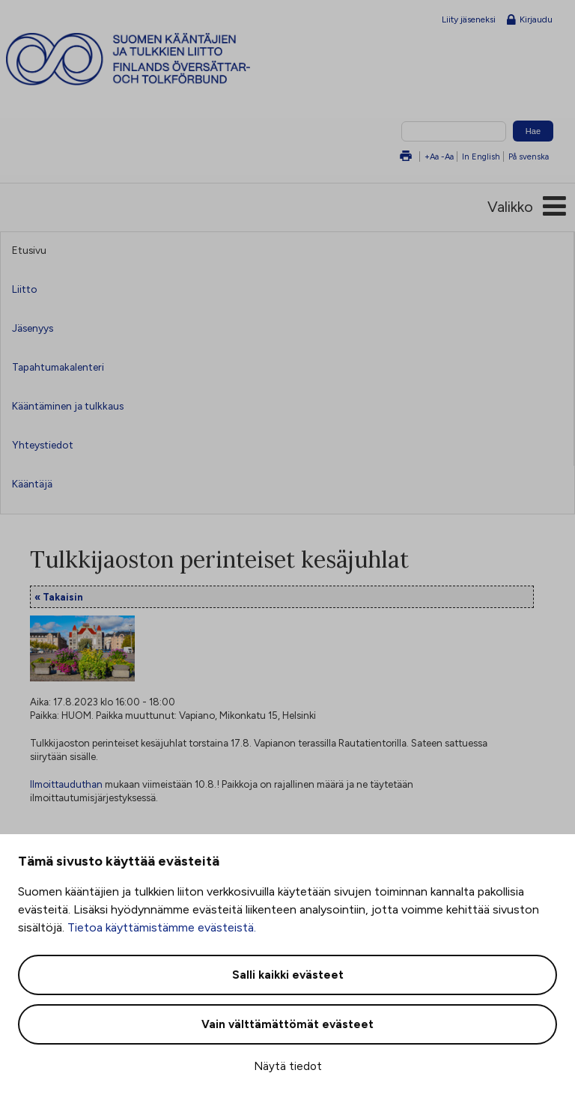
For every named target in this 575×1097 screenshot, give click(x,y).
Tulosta (406, 157)
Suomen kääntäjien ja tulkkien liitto (155, 59)
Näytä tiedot (288, 1066)
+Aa (432, 156)
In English (481, 156)
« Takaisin (58, 597)
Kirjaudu (530, 20)
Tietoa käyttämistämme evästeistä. (161, 927)
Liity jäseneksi (469, 19)
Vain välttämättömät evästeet (287, 1024)
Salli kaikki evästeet (288, 975)
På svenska (528, 156)
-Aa (447, 156)
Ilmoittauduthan (66, 784)
